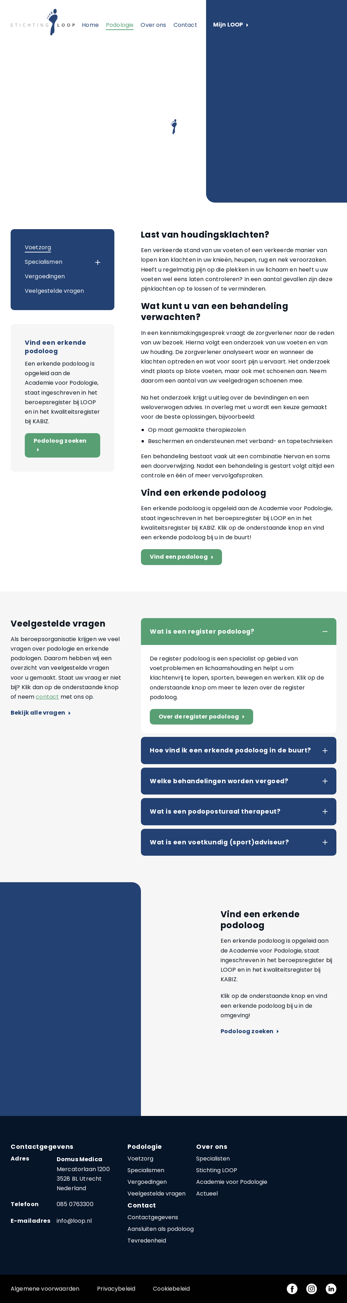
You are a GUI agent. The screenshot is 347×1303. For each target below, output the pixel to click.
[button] (91, 262)
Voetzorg (38, 247)
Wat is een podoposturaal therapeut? (215, 811)
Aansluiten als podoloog (160, 1229)
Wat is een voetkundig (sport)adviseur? (219, 842)
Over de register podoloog (203, 716)
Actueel (207, 1193)
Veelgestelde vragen (54, 291)
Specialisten (213, 1158)
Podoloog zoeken (60, 445)
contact (47, 697)
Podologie (119, 25)
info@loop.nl (74, 1221)
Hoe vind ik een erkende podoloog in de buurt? (230, 750)
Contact (185, 25)
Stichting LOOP (216, 1170)
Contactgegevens (152, 1217)
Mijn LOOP (230, 25)
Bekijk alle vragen (40, 713)
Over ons (153, 25)
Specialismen (43, 262)
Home (90, 25)
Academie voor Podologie (231, 1182)
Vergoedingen (45, 276)
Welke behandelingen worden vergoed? (219, 781)
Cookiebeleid (171, 1289)
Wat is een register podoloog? (202, 631)
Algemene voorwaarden (45, 1289)
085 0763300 (75, 1204)
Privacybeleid (116, 1289)
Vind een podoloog (183, 557)
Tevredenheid (146, 1241)
